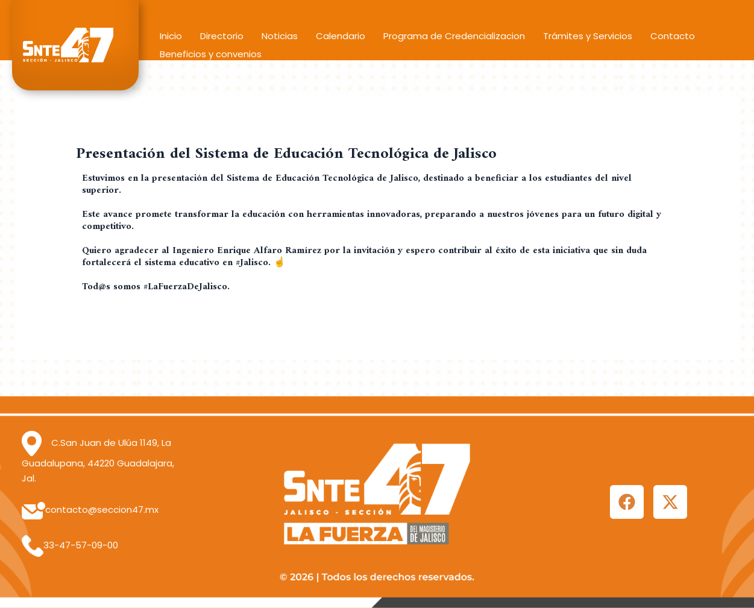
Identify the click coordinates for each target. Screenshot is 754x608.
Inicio (171, 36)
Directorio (221, 36)
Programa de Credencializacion (454, 36)
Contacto (672, 36)
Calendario (340, 36)
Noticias (280, 36)
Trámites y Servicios (587, 36)
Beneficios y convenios (211, 54)
